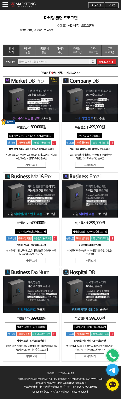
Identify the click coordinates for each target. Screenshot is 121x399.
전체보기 (11, 50)
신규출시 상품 (43, 50)
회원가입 (96, 5)
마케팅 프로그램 (76, 50)
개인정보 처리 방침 (66, 373)
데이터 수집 (60, 50)
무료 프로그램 (109, 50)
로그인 (111, 5)
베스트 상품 (27, 50)
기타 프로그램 (93, 50)
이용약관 (50, 373)
